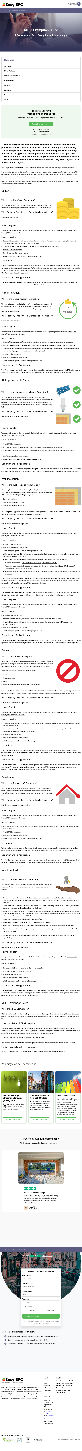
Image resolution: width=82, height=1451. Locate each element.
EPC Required (27, 1307)
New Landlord (9, 95)
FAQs (6, 100)
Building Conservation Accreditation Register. (53, 559)
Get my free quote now (39, 124)
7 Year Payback (9, 71)
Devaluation (8, 90)
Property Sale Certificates (64, 1385)
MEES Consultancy (66, 1095)
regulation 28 (9, 306)
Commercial (51, 1310)
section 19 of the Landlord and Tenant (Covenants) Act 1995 (33, 914)
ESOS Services (60, 1392)
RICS (8, 559)
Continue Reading (12, 1120)
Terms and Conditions (63, 1439)
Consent (7, 85)
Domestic (31, 1310)
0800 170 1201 (44, 132)
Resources (47, 1385)
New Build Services (62, 1388)
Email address (27, 1283)
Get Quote (47, 1388)
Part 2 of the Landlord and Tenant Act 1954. (60, 926)
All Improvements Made (12, 76)
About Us (46, 1383)
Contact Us (47, 1390)
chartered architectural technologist (18, 566)
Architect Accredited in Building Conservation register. (39, 563)
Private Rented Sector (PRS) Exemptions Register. (29, 583)
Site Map (77, 1439)
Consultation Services (63, 1390)
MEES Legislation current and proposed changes (41, 168)
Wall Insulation (9, 80)
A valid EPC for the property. (12, 250)
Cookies (72, 1439)
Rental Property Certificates (64, 1383)
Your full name (27, 1275)
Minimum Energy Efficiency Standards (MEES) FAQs (12, 1098)
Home (45, 1381)
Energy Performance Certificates (66, 1381)
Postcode (25, 1299)
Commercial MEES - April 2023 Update (39, 1096)
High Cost (7, 66)
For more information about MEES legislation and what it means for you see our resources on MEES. (34, 1051)
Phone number (27, 1291)
